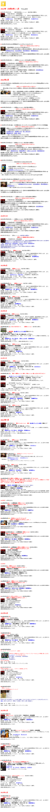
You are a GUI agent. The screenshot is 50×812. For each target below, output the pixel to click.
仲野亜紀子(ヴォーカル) (25, 184)
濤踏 (2, 701)
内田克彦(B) (20, 430)
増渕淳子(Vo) (9, 34)
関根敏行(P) (10, 133)
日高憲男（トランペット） (15, 170)
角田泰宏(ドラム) (14, 459)
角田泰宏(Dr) (34, 34)
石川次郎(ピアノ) (24, 457)
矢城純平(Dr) (34, 18)
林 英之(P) (17, 289)
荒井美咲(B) (26, 50)
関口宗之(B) (24, 734)
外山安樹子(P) (14, 523)
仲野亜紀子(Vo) (10, 50)
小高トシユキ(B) (31, 151)
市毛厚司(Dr (35, 256)
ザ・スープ (12, 655)
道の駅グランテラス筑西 (20, 331)
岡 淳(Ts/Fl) (26, 131)
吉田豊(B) (29, 767)
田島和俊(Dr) (37, 366)
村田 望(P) (20, 274)
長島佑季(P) (22, 151)
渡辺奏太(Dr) (27, 430)
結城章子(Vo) (9, 18)
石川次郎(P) (18, 50)
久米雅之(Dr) (10, 131)
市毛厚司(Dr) (39, 70)
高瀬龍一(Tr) (18, 131)
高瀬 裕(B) (17, 133)
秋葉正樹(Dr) (21, 523)
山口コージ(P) (15, 588)
